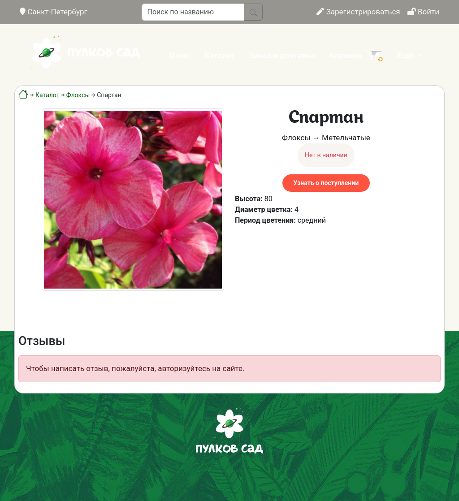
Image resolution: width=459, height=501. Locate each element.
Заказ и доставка (282, 55)
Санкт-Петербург (53, 11)
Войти (423, 11)
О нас (179, 55)
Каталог (219, 55)
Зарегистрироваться (358, 11)
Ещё (406, 55)
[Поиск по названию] (193, 12)
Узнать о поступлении (326, 182)
